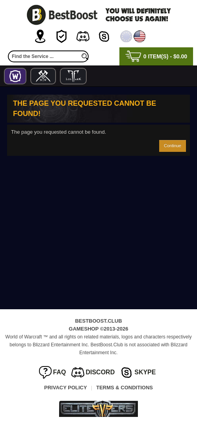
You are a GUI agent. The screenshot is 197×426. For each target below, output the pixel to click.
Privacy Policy (65, 387)
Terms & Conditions (124, 387)
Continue (172, 145)
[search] (85, 56)
